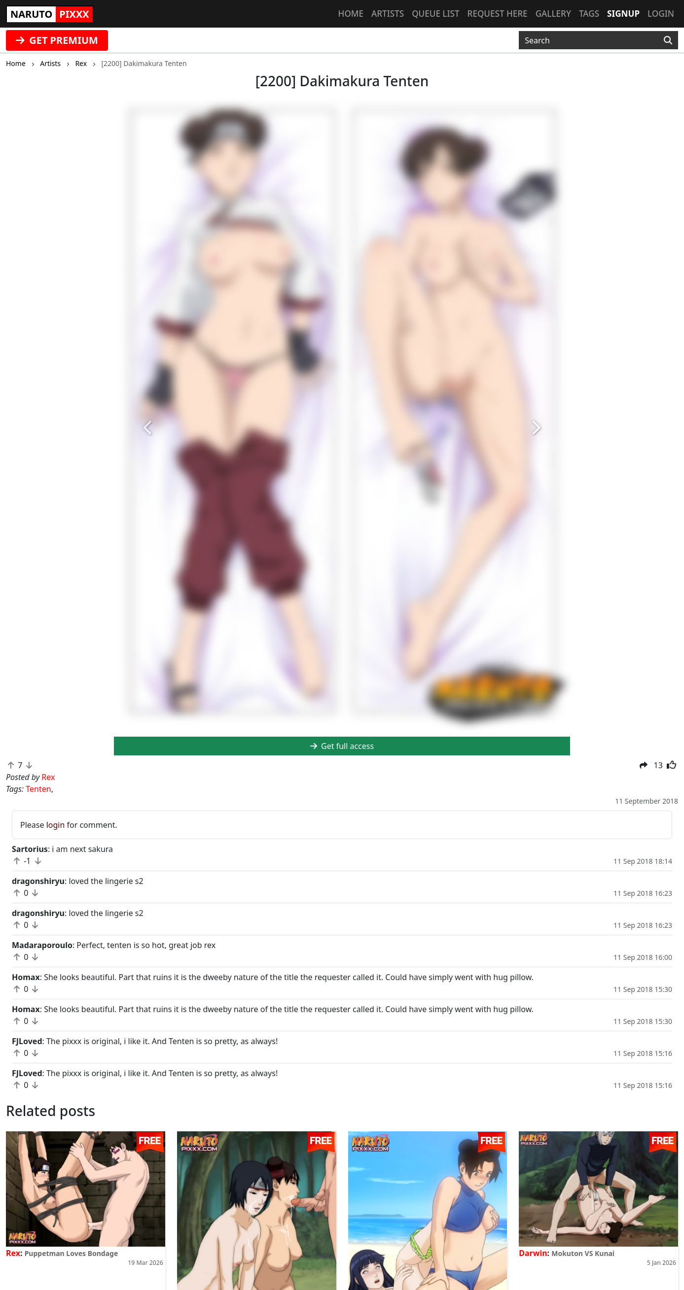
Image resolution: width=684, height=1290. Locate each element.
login (55, 824)
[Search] (668, 40)
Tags (589, 13)
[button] (148, 428)
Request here (498, 13)
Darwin (533, 1253)
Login (661, 13)
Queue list (435, 13)
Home (350, 13)
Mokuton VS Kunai (582, 1253)
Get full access (342, 746)
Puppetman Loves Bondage (71, 1253)
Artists (387, 13)
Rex (13, 1253)
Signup (623, 13)
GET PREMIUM (57, 40)
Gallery (553, 13)
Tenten (38, 788)
